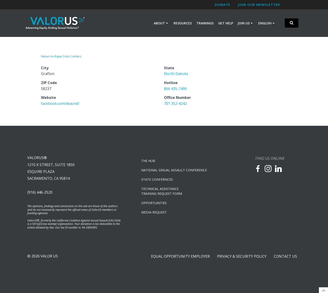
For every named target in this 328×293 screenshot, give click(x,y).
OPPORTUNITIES (154, 203)
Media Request (154, 212)
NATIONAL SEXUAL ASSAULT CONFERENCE (174, 170)
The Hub (148, 161)
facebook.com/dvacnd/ (60, 103)
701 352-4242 (175, 103)
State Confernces (157, 179)
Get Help (225, 23)
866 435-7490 (175, 88)
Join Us (246, 23)
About (161, 23)
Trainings (205, 23)
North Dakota (176, 73)
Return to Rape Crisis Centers (61, 56)
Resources (183, 23)
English (267, 23)
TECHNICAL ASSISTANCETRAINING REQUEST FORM (161, 191)
